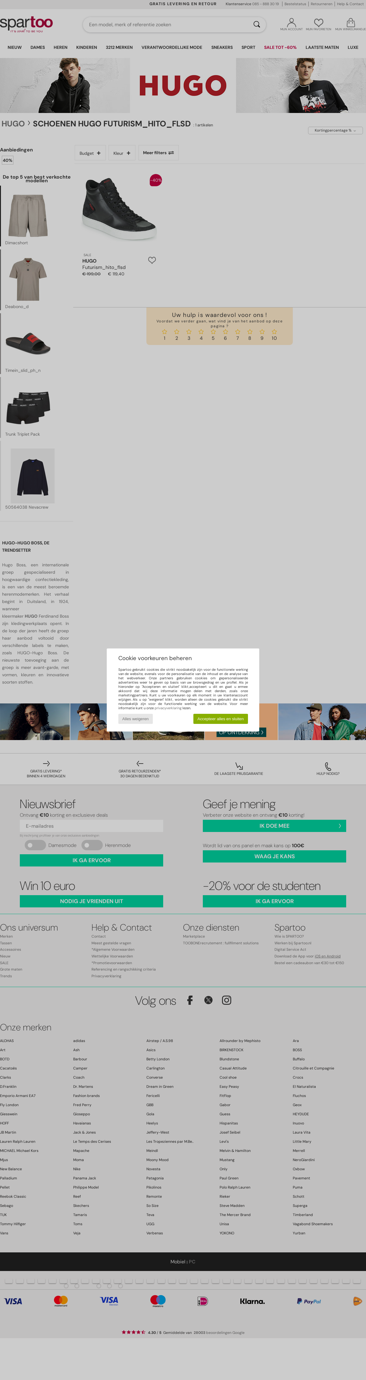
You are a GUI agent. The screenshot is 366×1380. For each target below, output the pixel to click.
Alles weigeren (135, 719)
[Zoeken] (257, 24)
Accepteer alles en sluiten (220, 719)
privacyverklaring (168, 708)
